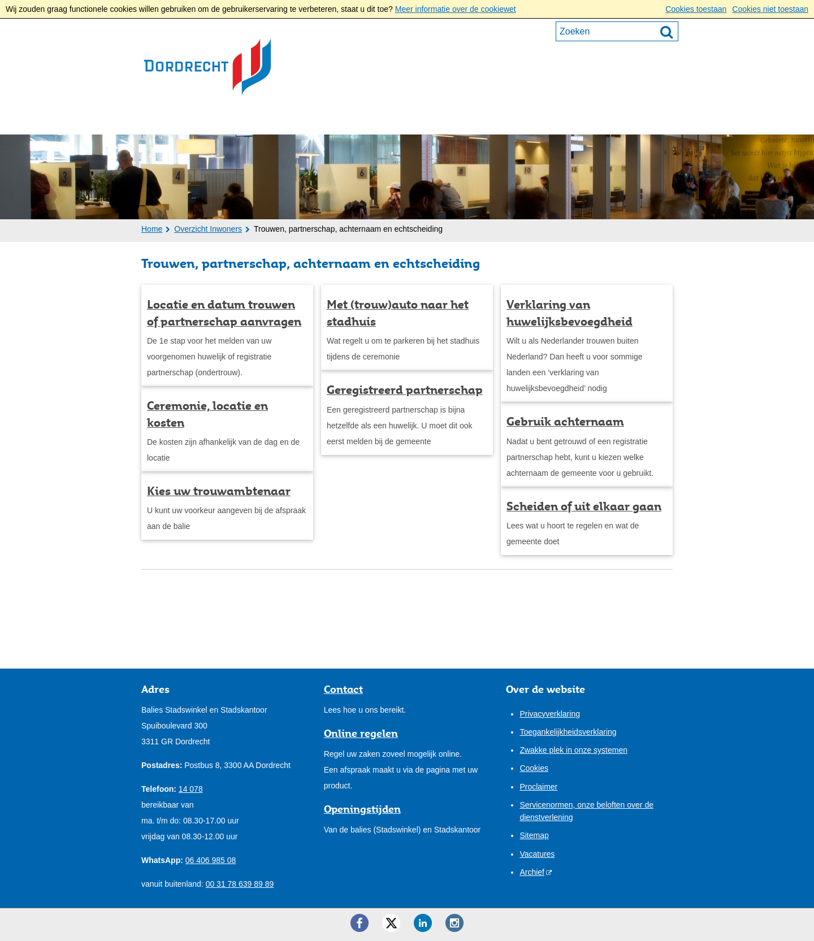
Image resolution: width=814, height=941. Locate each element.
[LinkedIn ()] (423, 923)
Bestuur (339, 119)
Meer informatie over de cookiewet (455, 9)
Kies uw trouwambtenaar (219, 491)
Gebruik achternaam (565, 421)
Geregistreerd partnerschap (405, 390)
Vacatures (537, 853)
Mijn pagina (636, 118)
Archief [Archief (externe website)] (531, 872)
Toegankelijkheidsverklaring (567, 731)
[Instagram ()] (454, 923)
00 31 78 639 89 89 (240, 883)
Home (151, 228)
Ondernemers (259, 119)
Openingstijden (362, 809)
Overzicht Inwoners (208, 228)
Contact (476, 119)
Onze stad (407, 119)
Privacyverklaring (549, 713)
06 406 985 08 (210, 860)
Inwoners (176, 119)
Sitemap (533, 835)
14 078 (191, 788)
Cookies (533, 768)
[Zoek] (666, 31)
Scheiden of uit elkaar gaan (583, 506)
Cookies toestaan (695, 9)
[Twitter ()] (391, 923)
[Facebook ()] (359, 923)
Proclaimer (538, 786)
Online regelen (361, 733)
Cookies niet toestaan (770, 9)
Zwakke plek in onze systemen (573, 749)
